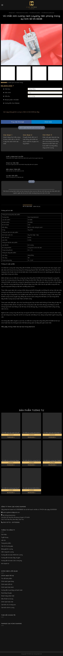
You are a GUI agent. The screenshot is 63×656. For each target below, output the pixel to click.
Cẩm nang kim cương (7, 552)
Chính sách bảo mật (7, 601)
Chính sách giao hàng (7, 581)
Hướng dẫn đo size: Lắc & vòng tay (11, 560)
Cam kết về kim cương (7, 607)
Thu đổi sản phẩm (6, 578)
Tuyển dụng (4, 537)
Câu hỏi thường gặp (7, 546)
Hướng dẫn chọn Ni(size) (12, 103)
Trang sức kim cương (22, 12)
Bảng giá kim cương (7, 549)
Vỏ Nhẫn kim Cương (34, 12)
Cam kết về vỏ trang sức (8, 604)
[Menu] (2, 5)
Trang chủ (12, 12)
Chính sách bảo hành (7, 587)
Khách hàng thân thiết (7, 596)
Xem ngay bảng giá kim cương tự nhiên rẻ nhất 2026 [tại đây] (20, 112)
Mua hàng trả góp (6, 593)
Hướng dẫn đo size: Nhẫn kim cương (12, 554)
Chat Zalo (47, 122)
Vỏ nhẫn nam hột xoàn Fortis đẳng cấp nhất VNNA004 (17, 432)
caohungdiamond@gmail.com (11, 512)
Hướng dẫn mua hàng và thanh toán (11, 590)
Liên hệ (3, 540)
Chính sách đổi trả (6, 584)
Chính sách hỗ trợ (7, 575)
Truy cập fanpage (16, 122)
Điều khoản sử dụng (7, 598)
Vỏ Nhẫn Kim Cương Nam (47, 12)
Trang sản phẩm (6, 543)
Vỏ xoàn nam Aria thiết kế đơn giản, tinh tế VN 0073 (37, 488)
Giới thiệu (4, 534)
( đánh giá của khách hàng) (15, 82)
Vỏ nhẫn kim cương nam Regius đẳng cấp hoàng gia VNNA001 (19, 460)
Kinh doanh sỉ (5, 563)
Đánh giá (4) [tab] (36, 206)
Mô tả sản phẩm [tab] (27, 206)
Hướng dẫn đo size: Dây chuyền (10, 557)
